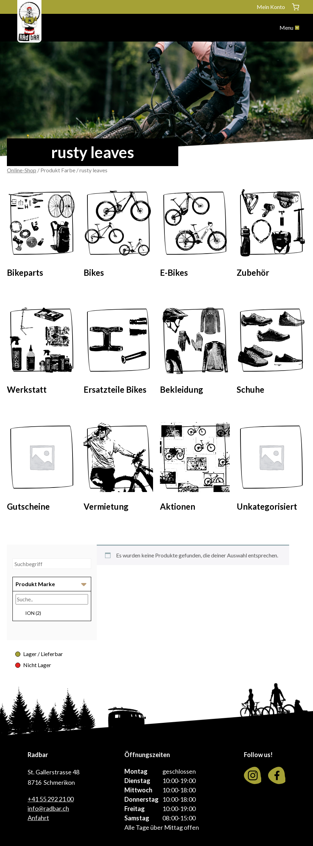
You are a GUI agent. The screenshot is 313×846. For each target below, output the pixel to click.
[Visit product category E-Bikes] (195, 235)
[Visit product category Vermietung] (118, 469)
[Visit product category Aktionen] (195, 469)
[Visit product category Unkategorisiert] (271, 469)
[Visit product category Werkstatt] (42, 352)
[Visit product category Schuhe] (271, 352)
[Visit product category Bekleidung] (195, 352)
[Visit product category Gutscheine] (42, 469)
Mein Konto (271, 6)
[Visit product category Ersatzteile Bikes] (118, 352)
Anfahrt (38, 817)
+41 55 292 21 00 (51, 799)
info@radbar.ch (48, 808)
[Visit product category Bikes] (118, 235)
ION (33, 613)
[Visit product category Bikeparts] (42, 235)
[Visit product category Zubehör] (271, 235)
